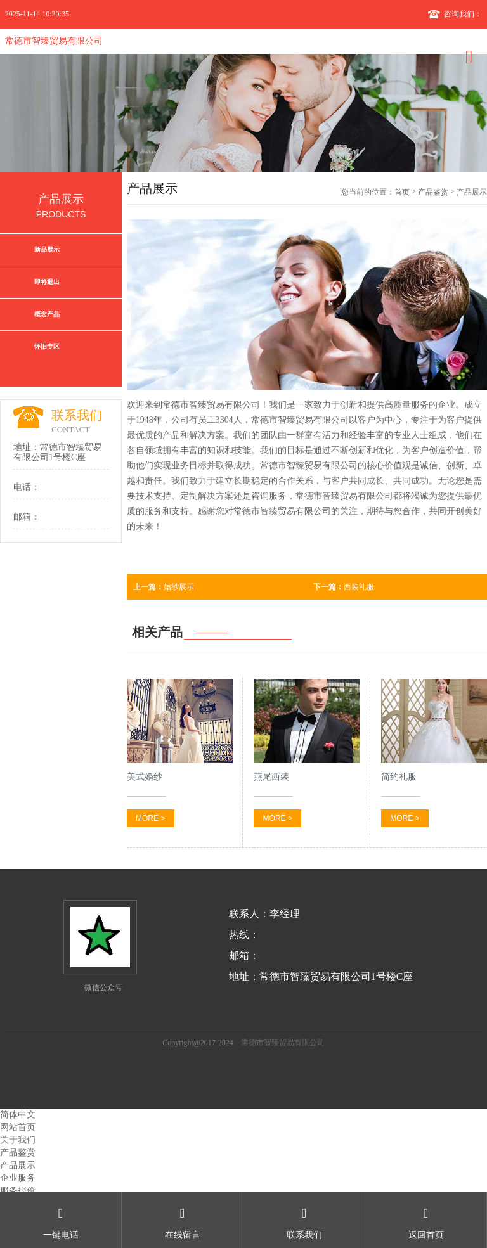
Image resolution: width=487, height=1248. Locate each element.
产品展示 (18, 1165)
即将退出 (47, 281)
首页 (402, 192)
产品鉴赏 (433, 192)
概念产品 (47, 314)
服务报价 (18, 1190)
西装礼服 (343, 586)
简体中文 (18, 1114)
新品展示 (47, 249)
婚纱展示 (163, 586)
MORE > (150, 818)
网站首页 (18, 1127)
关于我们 (18, 1140)
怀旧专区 (47, 346)
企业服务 (18, 1178)
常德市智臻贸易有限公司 (54, 41)
